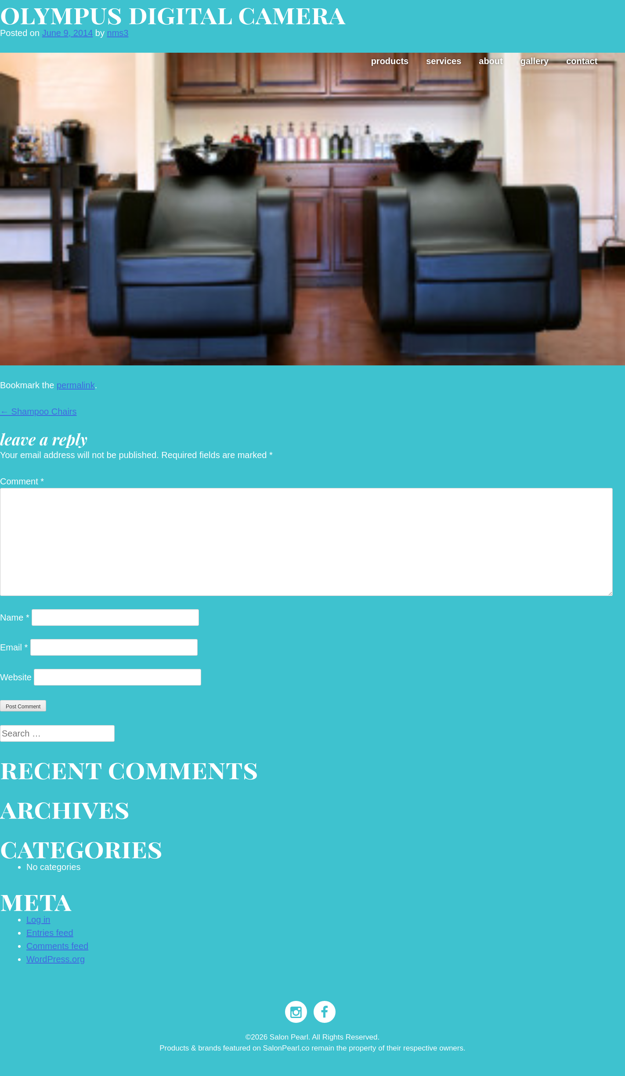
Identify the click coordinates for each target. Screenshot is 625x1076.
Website (16, 677)
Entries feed (49, 933)
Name (14, 617)
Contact (581, 61)
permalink (76, 385)
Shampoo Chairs (38, 411)
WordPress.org (55, 959)
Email (14, 647)
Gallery (534, 61)
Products (390, 61)
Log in (38, 919)
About (490, 61)
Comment (22, 481)
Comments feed (57, 946)
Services (443, 61)
